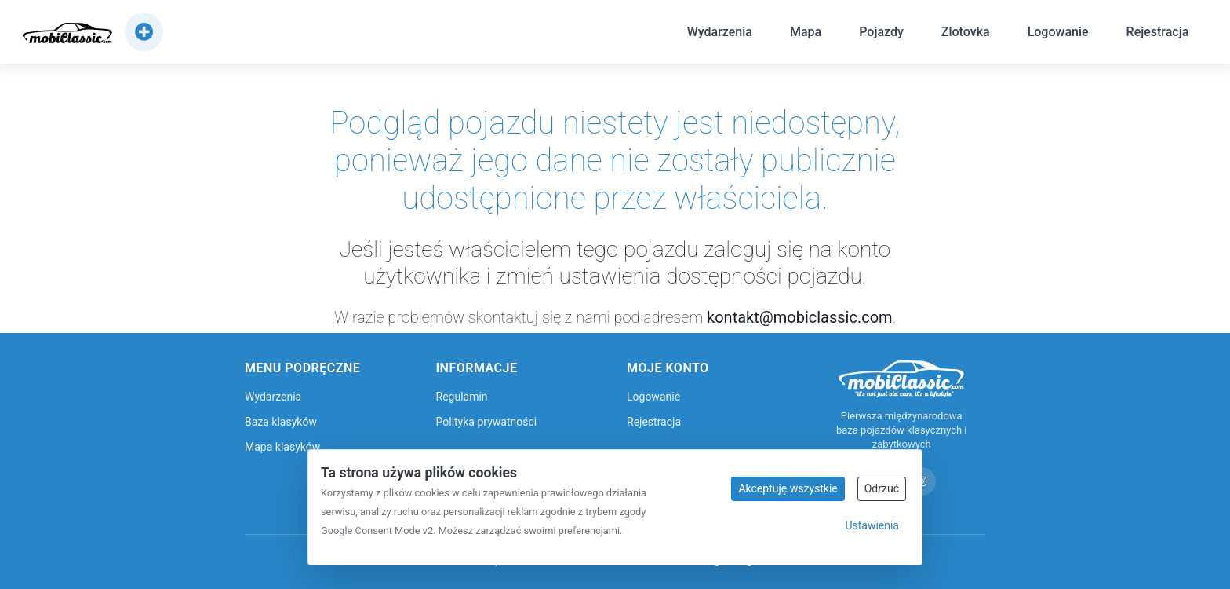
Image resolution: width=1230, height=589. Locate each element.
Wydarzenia (717, 34)
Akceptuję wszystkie (787, 488)
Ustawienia (872, 525)
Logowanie (1055, 34)
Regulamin (462, 396)
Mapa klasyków (282, 447)
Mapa (804, 34)
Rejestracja (1155, 34)
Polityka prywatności (486, 421)
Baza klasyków (281, 421)
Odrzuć (881, 488)
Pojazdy (879, 34)
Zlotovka (963, 34)
